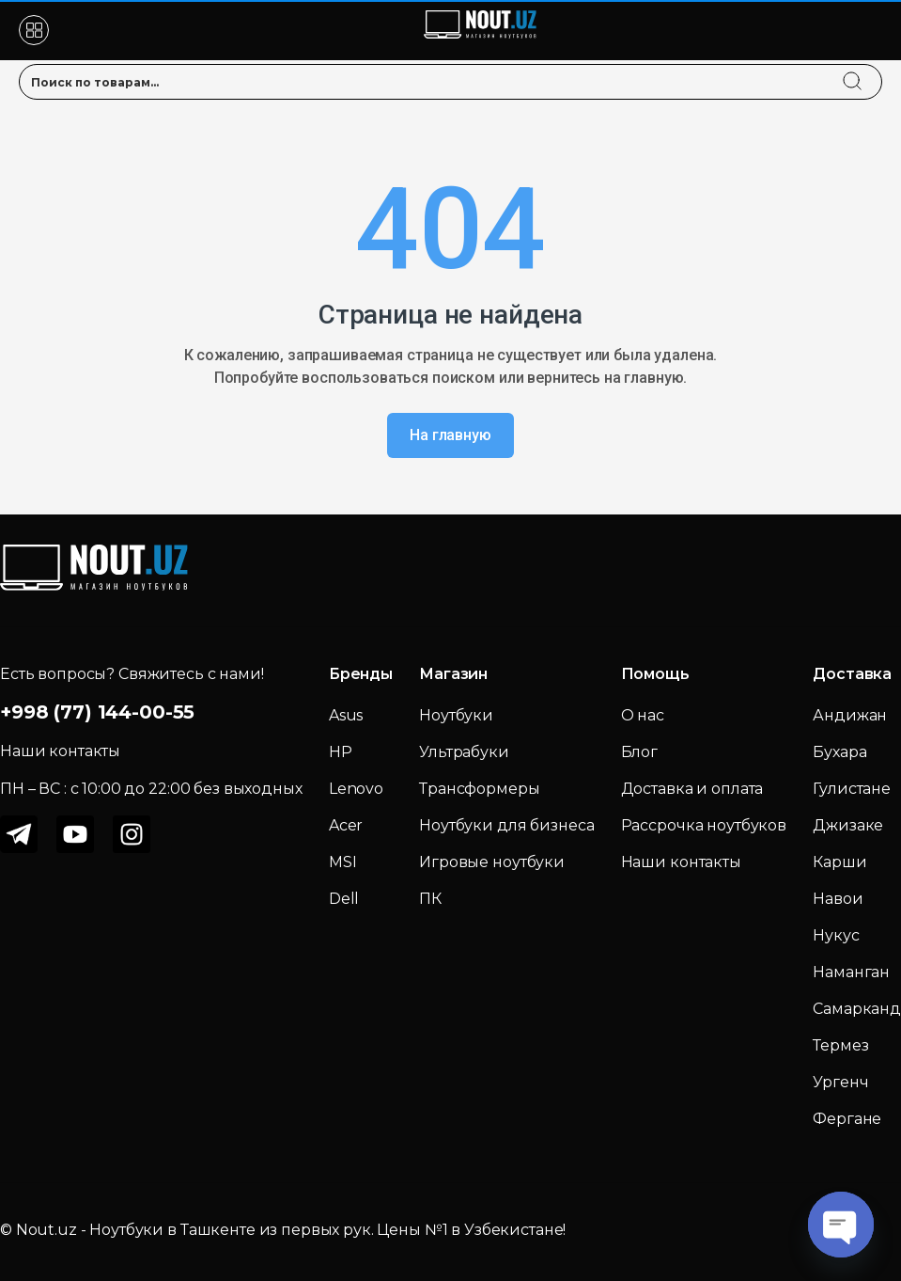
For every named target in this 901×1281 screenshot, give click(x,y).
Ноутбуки (456, 715)
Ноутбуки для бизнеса (506, 825)
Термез (840, 1045)
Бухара (839, 752)
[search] (870, 69)
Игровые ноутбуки (492, 862)
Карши (839, 862)
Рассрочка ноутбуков (703, 825)
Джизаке (848, 825)
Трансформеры (479, 789)
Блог (639, 752)
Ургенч (840, 1082)
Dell (344, 899)
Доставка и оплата (692, 789)
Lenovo (356, 789)
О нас (642, 715)
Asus (346, 715)
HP (340, 752)
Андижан (850, 715)
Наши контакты (681, 862)
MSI (343, 862)
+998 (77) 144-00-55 (97, 712)
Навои (837, 899)
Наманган (851, 972)
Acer (346, 825)
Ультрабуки (464, 752)
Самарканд (857, 1009)
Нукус (836, 935)
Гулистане (852, 789)
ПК (430, 899)
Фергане (847, 1119)
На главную (450, 435)
